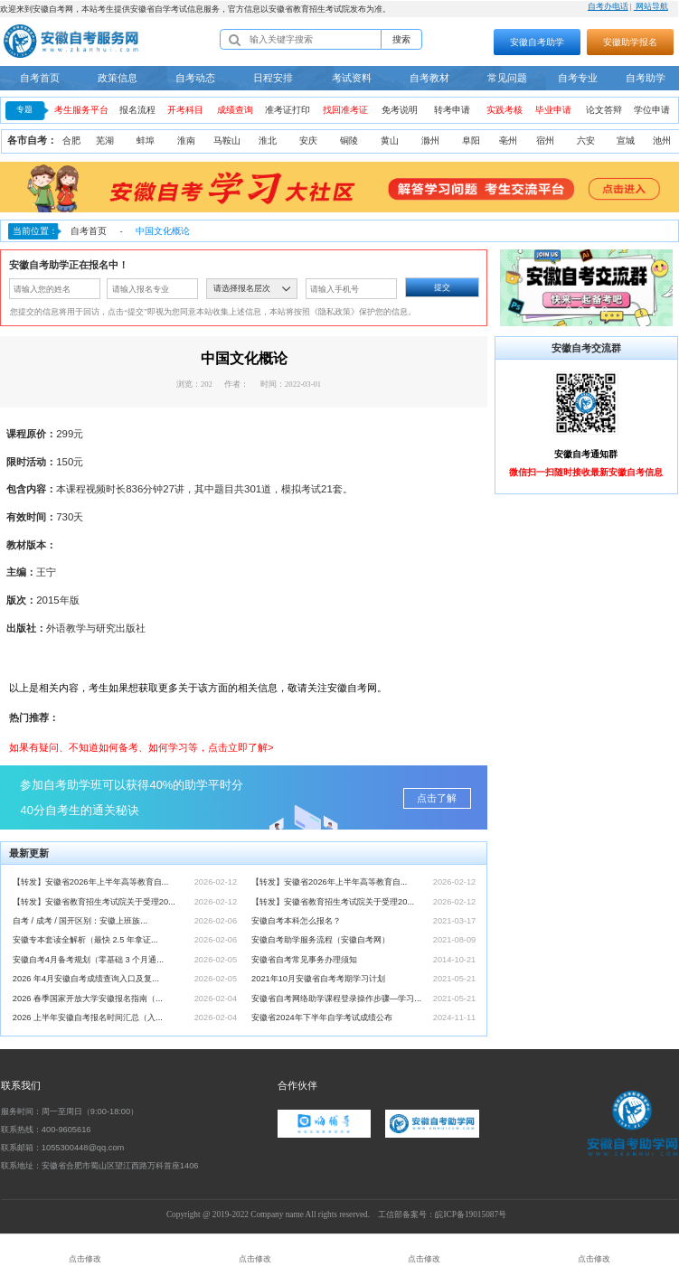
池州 (662, 140)
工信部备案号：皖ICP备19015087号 (442, 1214)
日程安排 (273, 77)
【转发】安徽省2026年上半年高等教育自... (90, 881)
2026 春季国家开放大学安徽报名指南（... (88, 998)
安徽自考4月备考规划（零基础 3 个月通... (88, 959)
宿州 (545, 140)
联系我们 (21, 1085)
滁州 (430, 140)
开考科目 (185, 110)
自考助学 (645, 77)
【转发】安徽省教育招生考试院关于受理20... (94, 901)
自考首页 (40, 77)
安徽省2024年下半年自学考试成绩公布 (321, 1017)
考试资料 (352, 77)
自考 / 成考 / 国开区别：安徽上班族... (80, 920)
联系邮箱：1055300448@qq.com (62, 1147)
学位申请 (652, 110)
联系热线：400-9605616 (46, 1129)
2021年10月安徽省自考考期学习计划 (318, 978)
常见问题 (507, 77)
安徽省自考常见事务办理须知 (304, 959)
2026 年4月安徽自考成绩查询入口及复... (86, 978)
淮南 (186, 140)
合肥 (71, 140)
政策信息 (117, 77)
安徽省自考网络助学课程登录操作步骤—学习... (336, 998)
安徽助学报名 (630, 42)
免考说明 (400, 110)
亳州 (508, 140)
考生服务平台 (81, 110)
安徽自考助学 (537, 42)
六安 (586, 140)
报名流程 (137, 110)
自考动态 (195, 77)
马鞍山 (226, 140)
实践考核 (504, 110)
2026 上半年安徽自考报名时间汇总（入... (88, 1017)
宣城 (626, 140)
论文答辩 (604, 110)
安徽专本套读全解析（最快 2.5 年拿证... (85, 939)
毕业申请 (553, 110)
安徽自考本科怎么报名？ (296, 920)
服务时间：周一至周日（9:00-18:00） (69, 1111)
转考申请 (452, 110)
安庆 (308, 140)
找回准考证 (345, 110)
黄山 (390, 140)
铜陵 (349, 140)
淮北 (268, 140)
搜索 (401, 39)
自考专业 (578, 77)
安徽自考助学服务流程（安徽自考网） (320, 939)
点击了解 (437, 797)
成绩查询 (235, 110)
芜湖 (105, 140)
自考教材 (429, 77)
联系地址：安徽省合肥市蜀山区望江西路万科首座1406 (100, 1165)
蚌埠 (146, 140)
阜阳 (471, 140)
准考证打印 (287, 110)
